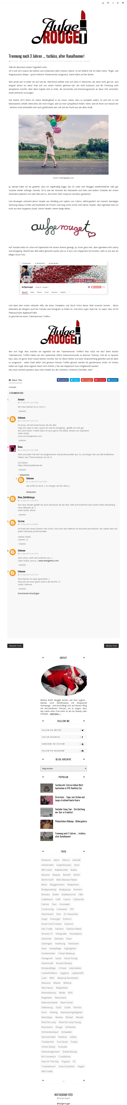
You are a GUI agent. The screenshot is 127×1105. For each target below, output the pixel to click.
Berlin (77, 874)
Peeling (54, 1012)
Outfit (67, 1007)
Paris (44, 1012)
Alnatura (46, 860)
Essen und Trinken (51, 923)
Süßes (73, 1036)
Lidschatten (75, 968)
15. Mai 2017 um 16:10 (29, 574)
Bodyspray (65, 889)
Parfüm (77, 1007)
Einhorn (67, 919)
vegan (81, 1066)
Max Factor (47, 987)
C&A (80, 894)
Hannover (73, 943)
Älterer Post (111, 645)
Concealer (64, 904)
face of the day (50, 1061)
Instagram (46, 958)
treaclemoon (48, 1066)
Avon (76, 864)
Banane (45, 874)
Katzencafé (47, 963)
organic (66, 1061)
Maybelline (62, 987)
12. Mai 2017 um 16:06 (29, 402)
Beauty (56, 874)
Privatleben (68, 61)
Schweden (66, 1032)
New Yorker (66, 1002)
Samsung (78, 61)
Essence (69, 923)
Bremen (78, 889)
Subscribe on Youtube (64, 744)
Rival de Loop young (70, 1022)
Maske (56, 982)
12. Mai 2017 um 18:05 (29, 450)
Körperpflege (48, 968)
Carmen (21, 521)
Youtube (86, 61)
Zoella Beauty (70, 1051)
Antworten (22, 411)
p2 (74, 1061)
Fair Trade (46, 928)
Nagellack (46, 997)
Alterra (66, 860)
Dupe (44, 919)
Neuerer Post (15, 645)
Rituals (79, 1017)
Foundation (76, 933)
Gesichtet (46, 938)
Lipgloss (64, 973)
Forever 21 (47, 933)
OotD (58, 1007)
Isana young (70, 958)
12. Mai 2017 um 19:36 (38, 481)
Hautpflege (55, 948)
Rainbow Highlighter (71, 1012)
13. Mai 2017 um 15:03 (29, 553)
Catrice (46, 61)
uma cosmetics (67, 1066)
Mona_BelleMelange (26, 497)
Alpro (56, 860)
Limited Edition (49, 973)
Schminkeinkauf (49, 1032)
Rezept (69, 1017)
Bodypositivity (48, 889)
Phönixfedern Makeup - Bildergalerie (71, 821)
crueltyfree (65, 1056)
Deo (58, 914)
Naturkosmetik (49, 1002)
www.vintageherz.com (49, 560)
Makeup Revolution (68, 977)
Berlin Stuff (47, 879)
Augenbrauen (64, 864)
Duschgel (55, 919)
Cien (54, 904)
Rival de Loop (48, 1022)
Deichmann (47, 914)
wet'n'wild (46, 1071)
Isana (58, 958)
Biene (20, 447)
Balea (74, 869)
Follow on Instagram (64, 751)
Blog (32, 61)
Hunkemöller (48, 953)
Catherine (78, 899)
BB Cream (46, 869)
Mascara (45, 982)
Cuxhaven (62, 909)
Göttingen (46, 943)
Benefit (67, 874)
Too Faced (62, 1041)
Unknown (21, 417)
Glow (68, 938)
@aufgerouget (63, 1103)
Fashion (59, 928)
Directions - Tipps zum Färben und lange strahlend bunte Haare (70, 798)
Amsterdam (47, 864)
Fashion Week (74, 928)
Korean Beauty (64, 963)
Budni (56, 894)
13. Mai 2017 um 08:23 (29, 524)
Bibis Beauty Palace (66, 879)
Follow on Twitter (64, 730)
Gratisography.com (66, 178)
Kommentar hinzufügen (28, 593)
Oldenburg (47, 1007)
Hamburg (60, 943)
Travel (73, 1041)
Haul (43, 948)
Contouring (47, 909)
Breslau (45, 894)
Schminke (70, 1027)
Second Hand (48, 1036)
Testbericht (47, 1041)
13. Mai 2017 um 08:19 (29, 500)
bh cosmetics (48, 1056)
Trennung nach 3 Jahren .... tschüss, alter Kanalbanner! (70, 835)
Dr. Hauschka (71, 914)
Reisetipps (46, 1017)
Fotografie (61, 933)
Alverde (76, 860)
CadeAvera (47, 899)
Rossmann (47, 1027)
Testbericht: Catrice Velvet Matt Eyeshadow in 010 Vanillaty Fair (69, 786)
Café (58, 899)
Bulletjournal (69, 894)
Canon (66, 899)
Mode (62, 992)
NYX (70, 992)
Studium (62, 1036)
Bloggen (38, 61)
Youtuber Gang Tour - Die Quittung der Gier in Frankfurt (70, 811)
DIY (72, 909)
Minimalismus (48, 992)
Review (59, 1017)
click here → (55, 713)
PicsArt (53, 61)
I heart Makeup (66, 953)
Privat (59, 61)
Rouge (59, 1027)
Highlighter (70, 948)
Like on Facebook (64, 737)
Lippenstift (77, 973)
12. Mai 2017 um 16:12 (29, 420)
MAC (52, 977)
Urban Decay (48, 1046)
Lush (44, 977)
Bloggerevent (57, 884)
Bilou (44, 884)
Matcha (67, 982)
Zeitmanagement (50, 1051)
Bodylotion (73, 884)
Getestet (58, 938)
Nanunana (60, 997)
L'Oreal (62, 968)
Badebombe (61, 869)
